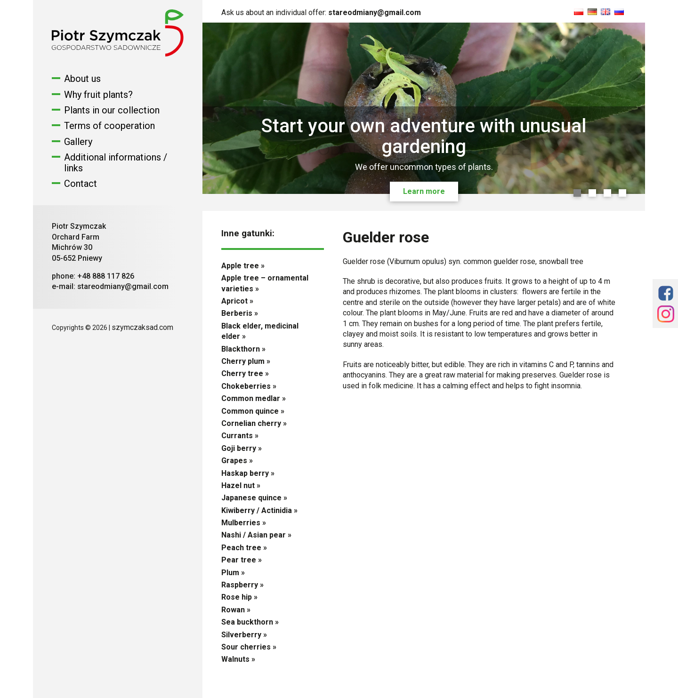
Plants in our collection (112, 110)
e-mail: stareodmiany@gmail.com (110, 286)
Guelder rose (386, 237)
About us (82, 78)
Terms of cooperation (109, 125)
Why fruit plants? (98, 94)
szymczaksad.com (142, 327)
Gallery (78, 141)
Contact (80, 183)
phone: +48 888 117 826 (93, 276)
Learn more (424, 191)
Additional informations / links (115, 162)
